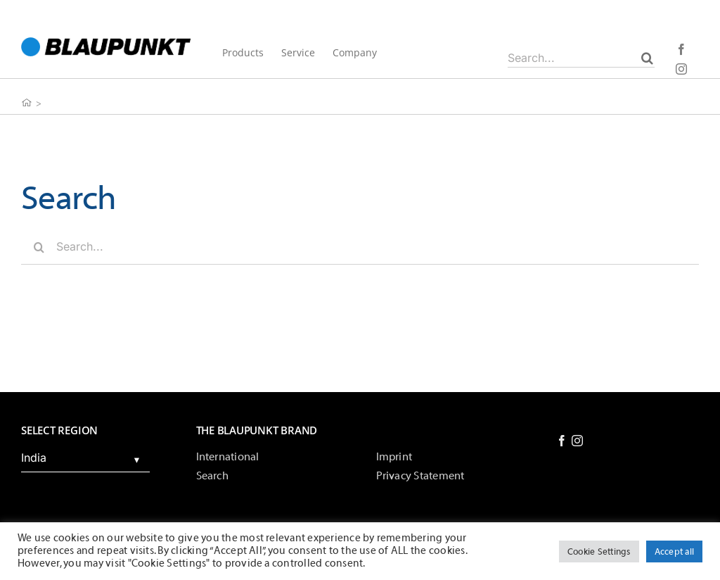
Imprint (394, 456)
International (227, 456)
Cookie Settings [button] (599, 551)
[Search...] (581, 57)
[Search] (647, 57)
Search (212, 475)
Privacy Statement (420, 475)
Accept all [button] (674, 551)
